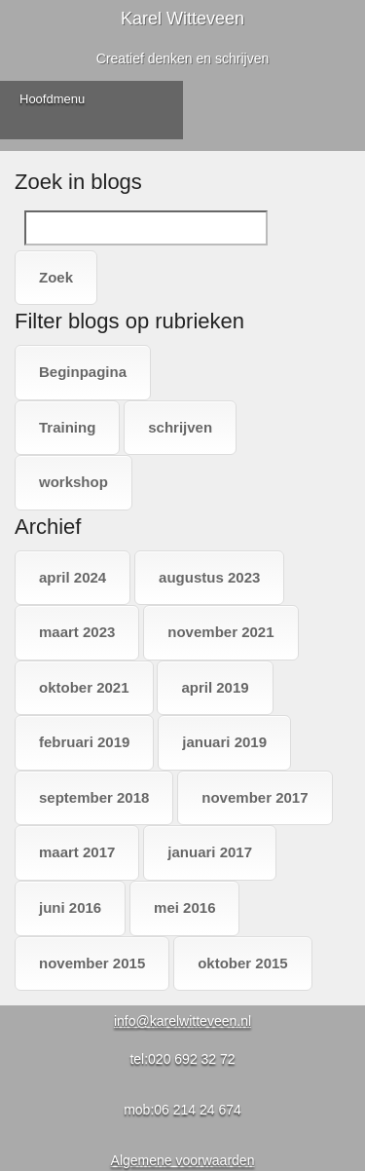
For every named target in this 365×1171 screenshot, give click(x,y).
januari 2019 (224, 742)
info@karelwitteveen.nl (182, 1021)
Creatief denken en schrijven (182, 58)
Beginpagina (83, 371)
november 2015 (92, 963)
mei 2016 (184, 907)
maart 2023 (77, 631)
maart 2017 (77, 852)
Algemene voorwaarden (183, 1160)
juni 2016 (70, 907)
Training (67, 427)
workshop (73, 481)
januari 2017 (209, 852)
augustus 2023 (209, 577)
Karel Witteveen (182, 18)
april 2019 (214, 687)
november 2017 (254, 797)
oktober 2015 (243, 963)
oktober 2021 (84, 687)
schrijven (180, 427)
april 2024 (72, 577)
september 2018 (94, 797)
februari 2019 (84, 742)
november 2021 (220, 631)
